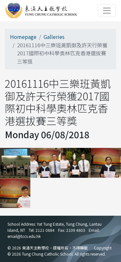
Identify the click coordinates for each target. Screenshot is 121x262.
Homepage (23, 37)
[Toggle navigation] (107, 10)
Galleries (54, 37)
